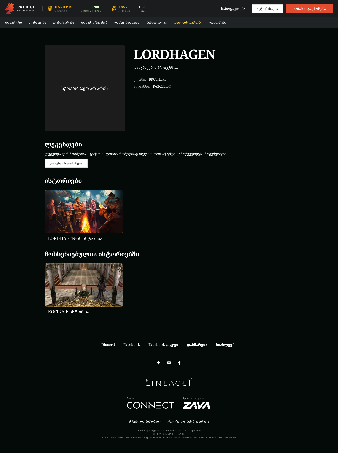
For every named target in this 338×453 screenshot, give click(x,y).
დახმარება (197, 344)
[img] (169, 382)
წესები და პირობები (145, 421)
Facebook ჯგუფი (163, 344)
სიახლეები (226, 344)
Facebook (131, 344)
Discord (108, 344)
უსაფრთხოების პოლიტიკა (188, 421)
